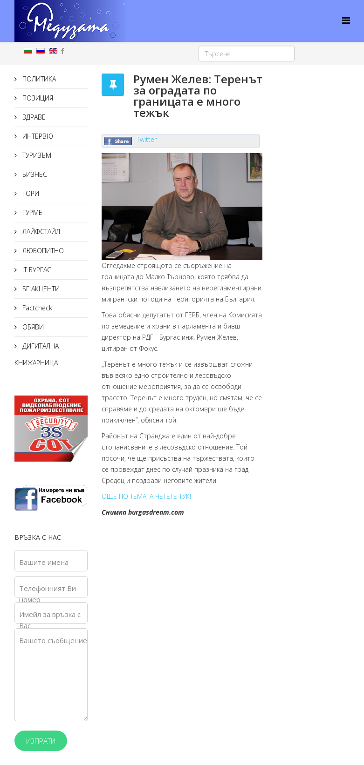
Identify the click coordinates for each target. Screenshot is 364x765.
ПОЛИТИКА (38, 78)
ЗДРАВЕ (33, 117)
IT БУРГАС (36, 269)
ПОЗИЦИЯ (37, 98)
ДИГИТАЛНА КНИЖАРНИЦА (36, 354)
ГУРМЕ (31, 212)
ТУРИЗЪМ (36, 155)
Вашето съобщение (53, 640)
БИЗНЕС (34, 174)
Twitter (147, 139)
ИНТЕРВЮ (37, 136)
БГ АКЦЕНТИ (40, 288)
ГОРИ (30, 193)
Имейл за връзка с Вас (50, 620)
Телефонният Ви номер (47, 594)
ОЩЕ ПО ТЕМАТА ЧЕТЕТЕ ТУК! (146, 496)
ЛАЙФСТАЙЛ (40, 231)
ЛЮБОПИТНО (42, 250)
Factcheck (36, 307)
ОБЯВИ (32, 326)
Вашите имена (44, 562)
